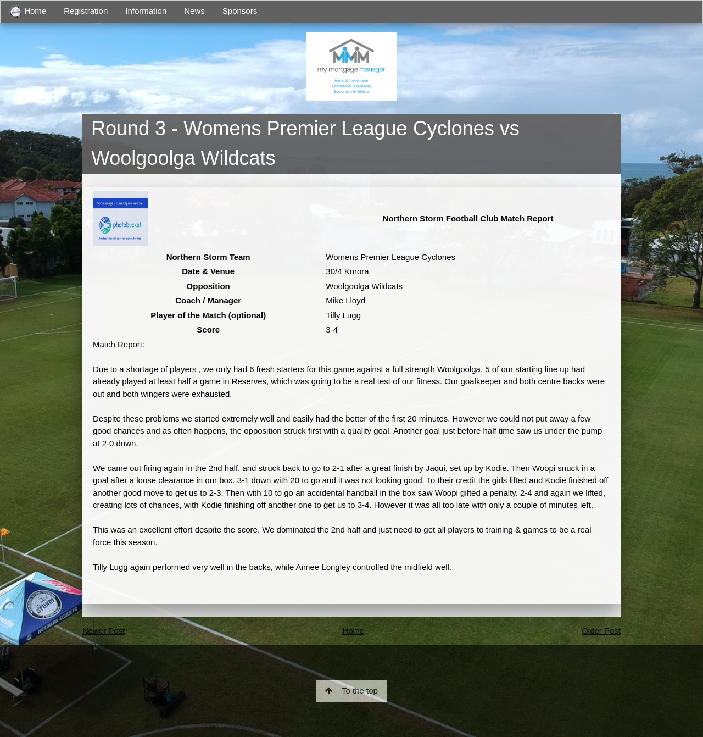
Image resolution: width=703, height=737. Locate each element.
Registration (86, 10)
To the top (351, 690)
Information (145, 10)
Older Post (601, 630)
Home (27, 11)
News (194, 10)
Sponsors (239, 10)
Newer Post (103, 630)
